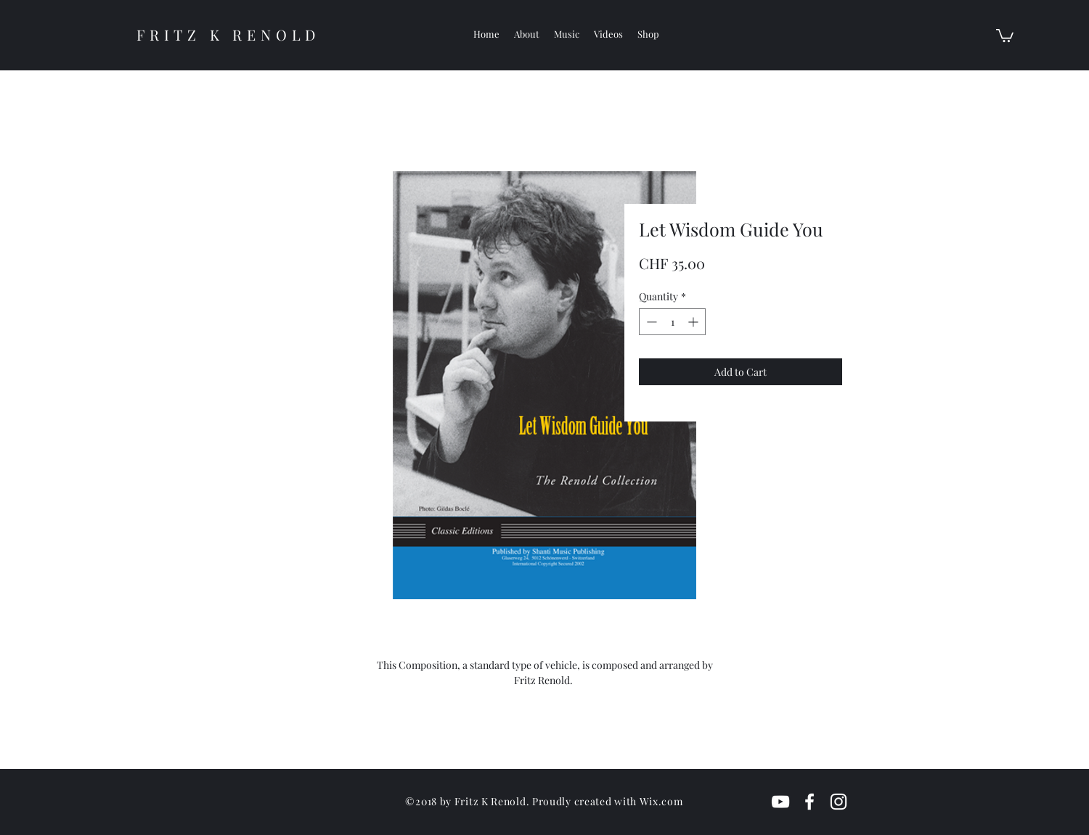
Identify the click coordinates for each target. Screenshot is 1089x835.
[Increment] (694, 321)
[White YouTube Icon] (780, 802)
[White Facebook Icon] (809, 802)
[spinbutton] (672, 321)
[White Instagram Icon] (838, 802)
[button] (1004, 35)
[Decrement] (650, 321)
